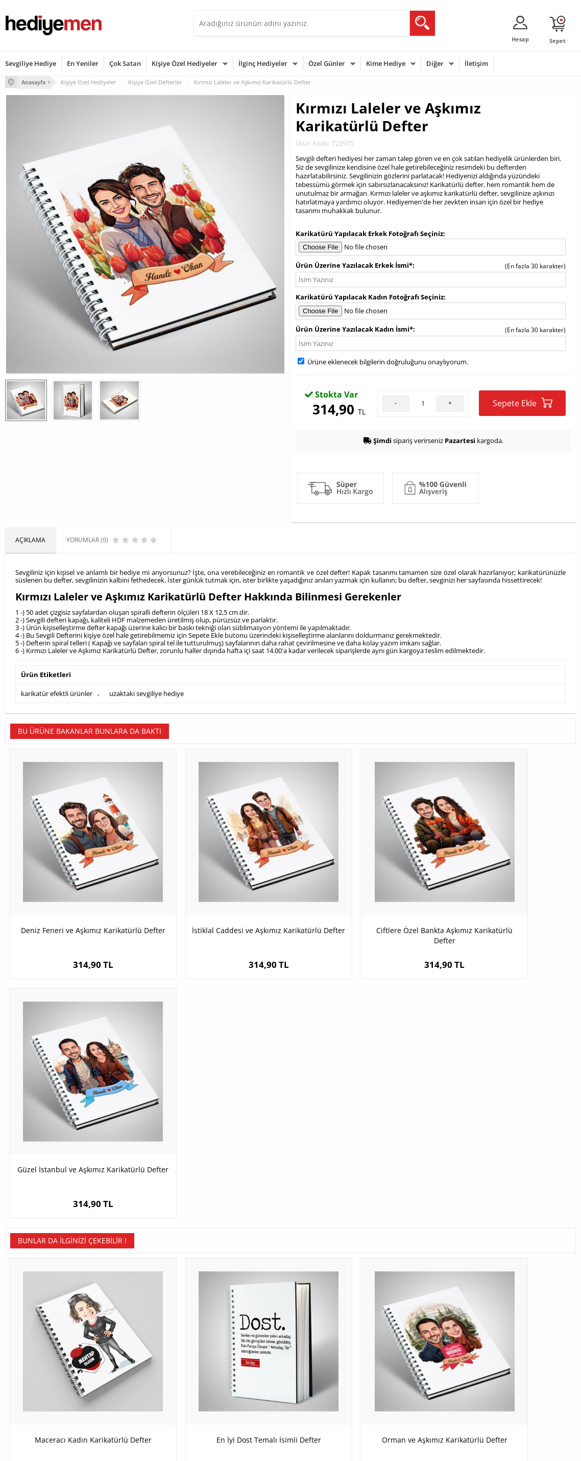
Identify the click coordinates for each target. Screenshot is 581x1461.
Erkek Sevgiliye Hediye (230, 1374)
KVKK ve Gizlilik (26, 1382)
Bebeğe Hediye (414, 1366)
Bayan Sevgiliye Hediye (231, 1389)
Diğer (435, 63)
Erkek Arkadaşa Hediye (135, 1336)
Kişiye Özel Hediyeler (184, 63)
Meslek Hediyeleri (127, 1397)
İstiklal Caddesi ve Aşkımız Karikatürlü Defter (219, 900)
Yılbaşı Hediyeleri (320, 1351)
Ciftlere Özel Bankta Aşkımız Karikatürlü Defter (362, 900)
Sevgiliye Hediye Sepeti (231, 1336)
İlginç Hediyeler (262, 63)
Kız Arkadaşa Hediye (131, 1351)
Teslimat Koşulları (30, 1320)
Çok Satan (125, 63)
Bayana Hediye (414, 1336)
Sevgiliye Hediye (30, 63)
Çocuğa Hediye (414, 1351)
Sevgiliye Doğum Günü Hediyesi (231, 1355)
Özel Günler (326, 63)
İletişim (476, 63)
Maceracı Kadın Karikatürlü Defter (76, 1132)
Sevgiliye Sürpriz (125, 1382)
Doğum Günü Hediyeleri (330, 1336)
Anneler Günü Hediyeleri (331, 1366)
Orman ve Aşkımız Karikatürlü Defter (362, 1137)
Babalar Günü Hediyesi (328, 1397)
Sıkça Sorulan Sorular (35, 1397)
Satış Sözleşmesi (29, 1351)
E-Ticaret (259, 1448)
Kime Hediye (385, 63)
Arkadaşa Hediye (417, 1382)
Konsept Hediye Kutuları (233, 1320)
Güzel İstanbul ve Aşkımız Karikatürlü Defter (504, 900)
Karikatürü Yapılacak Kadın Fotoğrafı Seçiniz (370, 295)
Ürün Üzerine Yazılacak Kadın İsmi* (354, 328)
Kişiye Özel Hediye (128, 1320)
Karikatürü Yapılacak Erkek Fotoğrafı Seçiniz (369, 232)
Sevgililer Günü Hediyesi (330, 1320)
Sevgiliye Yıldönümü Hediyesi (240, 1404)
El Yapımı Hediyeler (129, 1366)
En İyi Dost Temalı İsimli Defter (219, 1132)
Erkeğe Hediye (413, 1320)
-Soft (237, 1448)
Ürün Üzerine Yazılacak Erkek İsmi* (354, 264)
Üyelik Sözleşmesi (30, 1336)
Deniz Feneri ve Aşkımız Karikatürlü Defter (76, 900)
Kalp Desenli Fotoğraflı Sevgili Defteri (504, 1137)
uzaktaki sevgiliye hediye (146, 692)
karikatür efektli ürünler (56, 692)
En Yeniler (83, 63)
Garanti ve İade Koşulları (40, 1366)
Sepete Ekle (522, 402)
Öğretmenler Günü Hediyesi (335, 1382)
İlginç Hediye (411, 1397)
